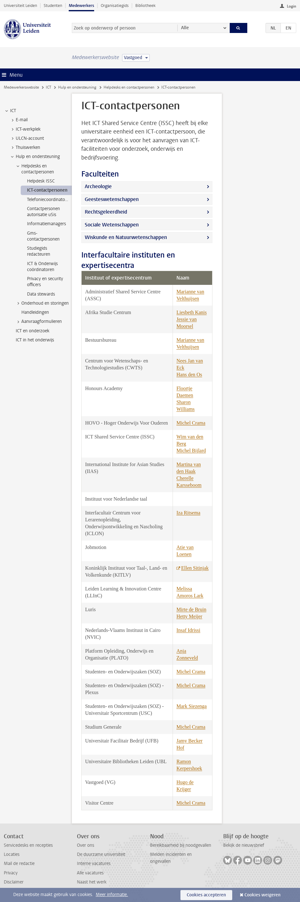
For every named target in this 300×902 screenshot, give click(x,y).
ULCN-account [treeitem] (27, 138)
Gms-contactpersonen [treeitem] (43, 236)
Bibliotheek (145, 5)
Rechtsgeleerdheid (106, 212)
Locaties (11, 854)
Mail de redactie (19, 864)
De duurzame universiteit (101, 854)
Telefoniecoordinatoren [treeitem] (49, 200)
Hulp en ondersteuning (77, 87)
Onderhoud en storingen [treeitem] (42, 303)
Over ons (85, 845)
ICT (48, 87)
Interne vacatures (93, 864)
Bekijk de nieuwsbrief (243, 845)
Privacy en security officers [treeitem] (45, 282)
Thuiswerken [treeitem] (25, 147)
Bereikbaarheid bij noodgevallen (180, 845)
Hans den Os (189, 374)
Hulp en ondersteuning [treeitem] (35, 157)
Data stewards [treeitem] (41, 294)
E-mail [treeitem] (19, 120)
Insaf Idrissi (188, 630)
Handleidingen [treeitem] (35, 312)
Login (291, 6)
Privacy (11, 873)
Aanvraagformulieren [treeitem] (38, 321)
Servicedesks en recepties (28, 845)
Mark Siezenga (191, 706)
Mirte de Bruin (191, 609)
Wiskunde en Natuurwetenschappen (126, 237)
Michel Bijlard (191, 450)
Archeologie (98, 186)
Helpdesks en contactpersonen (129, 87)
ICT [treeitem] (10, 111)
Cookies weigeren (262, 895)
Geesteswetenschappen (112, 199)
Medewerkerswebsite (21, 87)
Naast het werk (91, 882)
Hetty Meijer (189, 616)
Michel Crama (190, 423)
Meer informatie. (112, 895)
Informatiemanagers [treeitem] (46, 224)
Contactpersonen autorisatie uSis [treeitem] (43, 212)
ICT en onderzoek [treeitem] (32, 331)
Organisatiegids (115, 5)
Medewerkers (81, 5)
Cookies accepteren (206, 895)
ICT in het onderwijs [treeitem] (35, 340)
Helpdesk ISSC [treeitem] (41, 181)
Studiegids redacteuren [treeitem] (38, 251)
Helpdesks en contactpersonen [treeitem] (34, 169)
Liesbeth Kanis (191, 312)
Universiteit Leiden (20, 5)
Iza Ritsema (188, 512)
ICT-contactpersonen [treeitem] (47, 190)
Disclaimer (14, 882)
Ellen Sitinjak (195, 568)
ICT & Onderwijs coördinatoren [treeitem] (42, 267)
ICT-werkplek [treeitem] (25, 129)
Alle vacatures (90, 873)
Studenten (53, 5)
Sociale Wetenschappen (112, 224)
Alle (185, 28)
